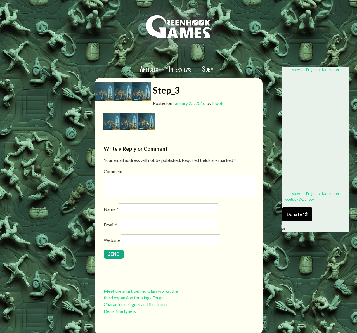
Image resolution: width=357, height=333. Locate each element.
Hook (217, 103)
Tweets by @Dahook (298, 199)
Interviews (180, 68)
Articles (149, 68)
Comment (113, 171)
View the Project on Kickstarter (315, 69)
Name (111, 209)
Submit (209, 68)
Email (110, 224)
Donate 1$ (297, 214)
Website (112, 240)
